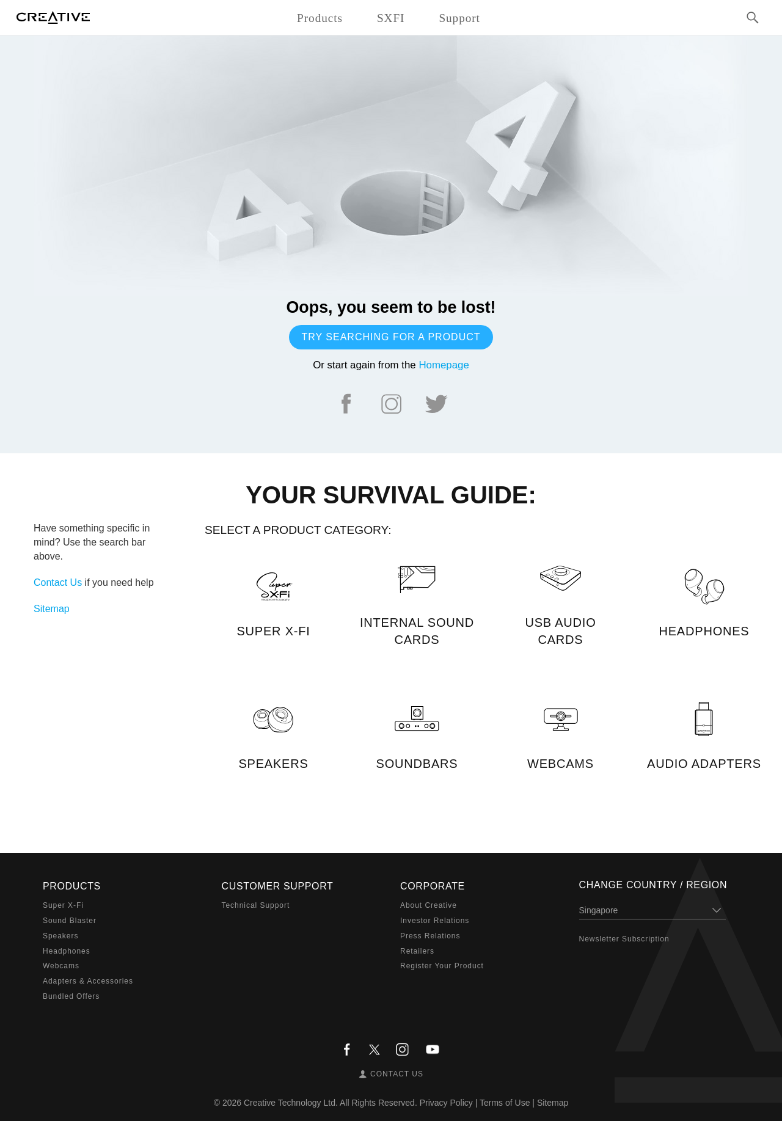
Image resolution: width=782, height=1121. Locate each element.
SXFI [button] (390, 18)
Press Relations (430, 936)
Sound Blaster (70, 920)
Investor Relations (434, 920)
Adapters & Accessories (88, 981)
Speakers (60, 936)
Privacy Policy (446, 1103)
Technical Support (256, 905)
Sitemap (52, 609)
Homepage (443, 365)
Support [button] (459, 18)
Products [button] (320, 18)
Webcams (61, 966)
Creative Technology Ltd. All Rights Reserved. (330, 1103)
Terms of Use (505, 1103)
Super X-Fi (63, 905)
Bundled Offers (71, 996)
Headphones (66, 951)
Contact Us (58, 582)
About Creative (428, 905)
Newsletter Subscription (624, 939)
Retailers (417, 951)
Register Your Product (442, 966)
